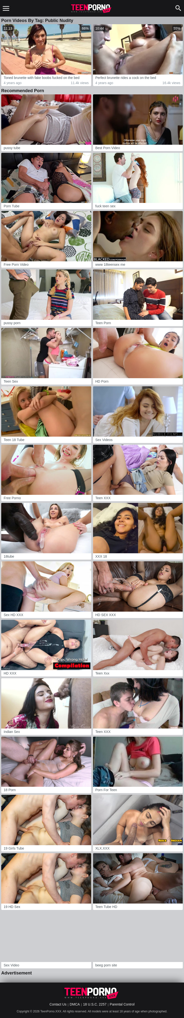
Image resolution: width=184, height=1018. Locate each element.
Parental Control (122, 1004)
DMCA (75, 1004)
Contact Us (57, 1004)
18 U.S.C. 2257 (94, 1004)
